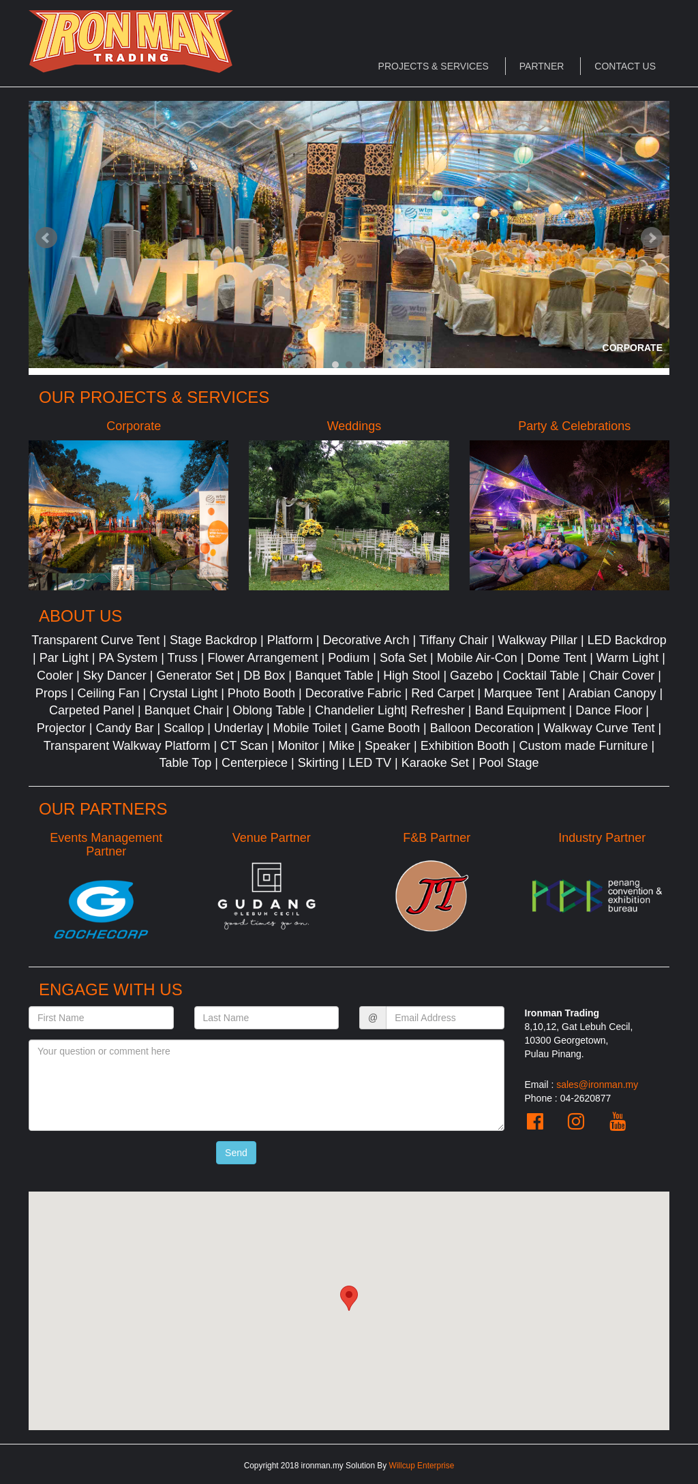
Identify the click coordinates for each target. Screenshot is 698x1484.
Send (236, 1152)
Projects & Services (433, 66)
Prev (46, 238)
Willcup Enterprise (422, 1465)
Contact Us (625, 66)
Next (652, 238)
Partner (541, 66)
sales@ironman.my (597, 1084)
